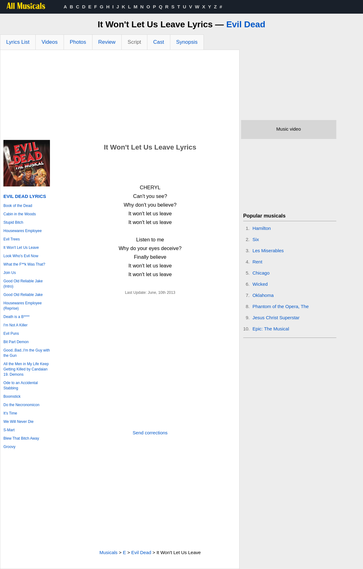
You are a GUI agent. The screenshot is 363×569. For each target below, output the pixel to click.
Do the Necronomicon (21, 405)
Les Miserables (268, 250)
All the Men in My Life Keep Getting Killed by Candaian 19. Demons (26, 369)
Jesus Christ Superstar (276, 317)
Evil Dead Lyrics (24, 196)
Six (256, 239)
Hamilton (262, 228)
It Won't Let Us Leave (21, 247)
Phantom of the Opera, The (281, 306)
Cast (158, 42)
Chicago (261, 273)
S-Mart (9, 430)
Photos (78, 42)
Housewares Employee (22, 231)
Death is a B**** (16, 317)
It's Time (10, 413)
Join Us (9, 273)
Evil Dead (245, 24)
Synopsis (187, 42)
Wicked (260, 284)
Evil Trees (11, 239)
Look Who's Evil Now (20, 256)
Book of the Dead (17, 206)
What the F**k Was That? (24, 264)
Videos (50, 42)
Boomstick (11, 396)
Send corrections (150, 432)
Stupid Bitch (13, 222)
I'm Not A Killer (15, 325)
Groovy (9, 447)
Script (134, 42)
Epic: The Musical (271, 328)
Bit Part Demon (16, 342)
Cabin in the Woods (19, 214)
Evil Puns (11, 333)
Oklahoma (263, 295)
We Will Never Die (18, 421)
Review (107, 42)
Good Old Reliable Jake (23, 295)
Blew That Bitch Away (21, 438)
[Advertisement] (119, 96)
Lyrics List (17, 42)
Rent (257, 261)
